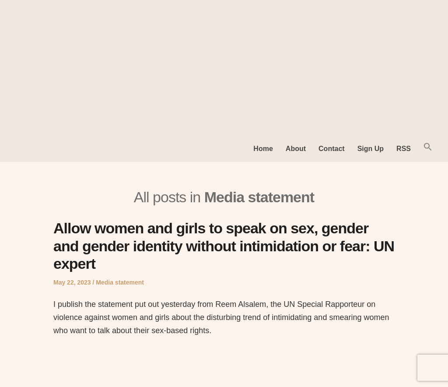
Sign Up (370, 148)
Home (263, 148)
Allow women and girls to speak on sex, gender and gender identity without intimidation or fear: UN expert (223, 246)
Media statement (120, 282)
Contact (331, 148)
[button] (428, 148)
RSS (403, 148)
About (296, 148)
